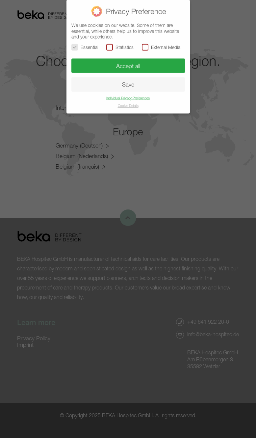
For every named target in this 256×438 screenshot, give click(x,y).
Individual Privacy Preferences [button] (128, 96)
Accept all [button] (128, 64)
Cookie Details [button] (128, 104)
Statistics (120, 45)
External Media (161, 45)
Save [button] (128, 82)
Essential (84, 45)
